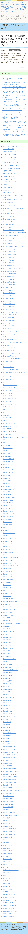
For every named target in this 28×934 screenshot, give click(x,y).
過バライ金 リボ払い (8, 221)
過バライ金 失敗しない (9, 265)
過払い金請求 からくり (9, 746)
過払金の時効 (6, 881)
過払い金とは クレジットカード (11, 557)
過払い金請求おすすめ (9, 801)
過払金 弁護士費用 (7, 853)
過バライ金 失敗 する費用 (9, 254)
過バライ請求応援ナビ (9, 202)
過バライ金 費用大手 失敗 (9, 320)
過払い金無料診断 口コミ (9, 681)
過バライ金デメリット (9, 328)
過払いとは (6, 415)
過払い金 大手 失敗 (8, 461)
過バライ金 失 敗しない (9, 249)
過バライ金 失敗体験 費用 (9, 273)
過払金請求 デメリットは (10, 902)
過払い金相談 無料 (7, 689)
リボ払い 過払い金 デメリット (11, 173)
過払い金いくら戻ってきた (10, 513)
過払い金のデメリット (9, 574)
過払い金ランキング (8, 587)
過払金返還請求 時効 (8, 916)
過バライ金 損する (7, 295)
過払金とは (6, 867)
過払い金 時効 (6, 478)
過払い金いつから (7, 519)
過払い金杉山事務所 (8, 656)
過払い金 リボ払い (7, 453)
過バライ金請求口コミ (9, 401)
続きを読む (24, 67)
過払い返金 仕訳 (7, 439)
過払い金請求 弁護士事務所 (10, 776)
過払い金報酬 (6, 628)
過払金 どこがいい (7, 845)
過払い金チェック (7, 546)
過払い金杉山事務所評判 (9, 659)
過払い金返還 (6, 823)
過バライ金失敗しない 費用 (10, 369)
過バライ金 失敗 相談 (8, 262)
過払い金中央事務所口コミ (10, 601)
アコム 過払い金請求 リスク (10, 151)
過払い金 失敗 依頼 (8, 470)
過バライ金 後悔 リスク (9, 290)
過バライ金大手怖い (8, 361)
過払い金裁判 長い (7, 700)
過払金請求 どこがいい (9, 905)
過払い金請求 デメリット (9, 749)
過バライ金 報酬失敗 (8, 227)
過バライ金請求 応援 (8, 393)
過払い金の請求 (7, 585)
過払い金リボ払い (7, 593)
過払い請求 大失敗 (7, 428)
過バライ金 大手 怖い (9, 238)
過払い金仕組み (7, 604)
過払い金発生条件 (7, 683)
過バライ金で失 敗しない (9, 334)
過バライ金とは (7, 336)
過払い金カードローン (9, 533)
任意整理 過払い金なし (9, 187)
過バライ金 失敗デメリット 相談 (12, 268)
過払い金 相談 (6, 486)
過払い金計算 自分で (8, 711)
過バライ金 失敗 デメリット (10, 257)
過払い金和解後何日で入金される (12, 623)
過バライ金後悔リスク (9, 379)
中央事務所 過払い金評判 (9, 181)
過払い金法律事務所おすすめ (10, 670)
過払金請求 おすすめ (8, 897)
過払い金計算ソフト (8, 713)
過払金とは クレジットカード (10, 870)
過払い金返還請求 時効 (9, 837)
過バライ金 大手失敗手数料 (10, 241)
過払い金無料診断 (7, 675)
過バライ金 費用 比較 (8, 317)
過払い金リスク (7, 590)
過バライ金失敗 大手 (8, 364)
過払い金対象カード (8, 637)
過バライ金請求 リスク (9, 387)
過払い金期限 (6, 653)
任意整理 (5, 184)
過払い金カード (7, 530)
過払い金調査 (6, 738)
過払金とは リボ (7, 872)
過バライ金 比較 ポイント (9, 306)
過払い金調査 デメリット (9, 741)
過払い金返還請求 (7, 826)
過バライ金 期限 (7, 301)
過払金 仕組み (6, 848)
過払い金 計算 (6, 491)
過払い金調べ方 (7, 735)
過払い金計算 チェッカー (9, 708)
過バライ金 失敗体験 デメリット (11, 271)
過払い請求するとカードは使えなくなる (13, 437)
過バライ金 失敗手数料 (9, 276)
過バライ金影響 (7, 376)
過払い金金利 (6, 842)
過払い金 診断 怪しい (8, 494)
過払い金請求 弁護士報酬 (9, 779)
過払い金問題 (6, 626)
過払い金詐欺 (6, 730)
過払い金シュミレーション (10, 538)
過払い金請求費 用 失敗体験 (10, 815)
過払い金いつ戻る (7, 524)
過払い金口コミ (7, 620)
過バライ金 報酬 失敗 (8, 224)
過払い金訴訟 (6, 724)
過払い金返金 (6, 839)
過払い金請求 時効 (7, 785)
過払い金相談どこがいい (9, 692)
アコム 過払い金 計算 (8, 149)
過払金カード (6, 861)
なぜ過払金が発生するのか (10, 165)
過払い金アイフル (7, 505)
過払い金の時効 (7, 582)
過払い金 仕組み (7, 456)
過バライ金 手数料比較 (9, 293)
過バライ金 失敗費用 (8, 279)
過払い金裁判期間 (7, 702)
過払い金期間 (6, 650)
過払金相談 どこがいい (9, 894)
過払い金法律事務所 (8, 667)
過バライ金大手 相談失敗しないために (13, 353)
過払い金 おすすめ (7, 448)
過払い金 (5, 442)
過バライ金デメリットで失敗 (10, 331)
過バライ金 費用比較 (14, 50)
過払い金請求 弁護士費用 (9, 782)
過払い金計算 (6, 705)
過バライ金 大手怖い (8, 243)
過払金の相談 (6, 883)
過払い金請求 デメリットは (10, 752)
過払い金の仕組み (7, 576)
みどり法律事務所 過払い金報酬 (11, 168)
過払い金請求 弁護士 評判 (9, 774)
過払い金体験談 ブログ (9, 609)
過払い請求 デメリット (9, 423)
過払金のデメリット (8, 875)
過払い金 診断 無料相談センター (11, 497)
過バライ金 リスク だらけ (9, 213)
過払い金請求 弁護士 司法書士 (11, 771)
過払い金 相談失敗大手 (9, 489)
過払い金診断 (6, 727)
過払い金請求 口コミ (8, 763)
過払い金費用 (6, 818)
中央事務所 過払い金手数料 (10, 179)
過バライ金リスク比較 (9, 345)
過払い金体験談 (7, 607)
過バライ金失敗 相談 (8, 367)
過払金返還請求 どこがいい (10, 913)
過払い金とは (6, 554)
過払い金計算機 (7, 722)
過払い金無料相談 (7, 672)
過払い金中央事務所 (8, 598)
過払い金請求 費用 (7, 798)
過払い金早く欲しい (8, 648)
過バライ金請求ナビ (8, 396)
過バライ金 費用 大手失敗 (9, 315)
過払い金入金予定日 (8, 615)
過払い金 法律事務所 (8, 481)
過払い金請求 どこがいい (10, 755)
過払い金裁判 (6, 694)
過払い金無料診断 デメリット (10, 678)
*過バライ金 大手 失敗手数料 (10, 146)
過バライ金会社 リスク (9, 347)
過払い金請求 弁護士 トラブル (11, 768)
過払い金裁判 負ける (8, 697)
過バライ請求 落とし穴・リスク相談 (12, 199)
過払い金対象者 (7, 642)
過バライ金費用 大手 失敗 (9, 407)
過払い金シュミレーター (9, 541)
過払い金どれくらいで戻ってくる (12, 565)
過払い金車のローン (8, 820)
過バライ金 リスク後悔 (9, 219)
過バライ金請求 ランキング (10, 385)
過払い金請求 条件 (7, 787)
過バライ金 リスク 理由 (9, 216)
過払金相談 (6, 892)
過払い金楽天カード (8, 661)
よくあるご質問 (7, 171)
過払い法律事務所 (7, 417)
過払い (4, 412)
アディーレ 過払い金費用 (9, 157)
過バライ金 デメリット (9, 205)
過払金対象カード (7, 886)
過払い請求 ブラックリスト (10, 426)
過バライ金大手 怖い (8, 350)
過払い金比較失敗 (7, 664)
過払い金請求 (6, 744)
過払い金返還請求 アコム (9, 829)
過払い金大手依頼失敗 (9, 631)
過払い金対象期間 (7, 639)
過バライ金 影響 (7, 287)
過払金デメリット (7, 864)
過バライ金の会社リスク (9, 339)
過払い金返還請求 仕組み (9, 834)
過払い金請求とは (7, 809)
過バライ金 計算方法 (8, 309)
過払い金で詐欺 (7, 549)
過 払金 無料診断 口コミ (9, 192)
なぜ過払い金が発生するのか (10, 162)
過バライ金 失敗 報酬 (8, 260)
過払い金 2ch (6, 445)
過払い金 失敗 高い (8, 472)
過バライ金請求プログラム (10, 398)
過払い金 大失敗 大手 (8, 459)
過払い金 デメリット (9, 450)
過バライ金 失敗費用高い (9, 284)
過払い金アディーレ (8, 511)
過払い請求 (6, 420)
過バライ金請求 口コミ (9, 390)
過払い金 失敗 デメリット (9, 467)
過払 (4, 409)
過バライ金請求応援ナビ (9, 404)
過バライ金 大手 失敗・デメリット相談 (13, 230)
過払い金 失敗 (6, 464)
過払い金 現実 (6, 483)
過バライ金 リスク (8, 210)
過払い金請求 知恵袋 (8, 793)
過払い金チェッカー (8, 544)
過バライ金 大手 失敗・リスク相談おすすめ (14, 232)
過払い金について (7, 571)
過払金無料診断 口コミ (9, 889)
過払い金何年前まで (8, 612)
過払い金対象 (6, 634)
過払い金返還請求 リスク (9, 831)
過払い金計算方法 (7, 719)
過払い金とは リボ (7, 560)
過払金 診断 (6, 856)
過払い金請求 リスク (8, 760)
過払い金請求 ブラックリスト (10, 757)
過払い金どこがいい (8, 552)
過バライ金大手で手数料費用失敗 (12, 358)
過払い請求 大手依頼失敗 (9, 431)
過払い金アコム (7, 508)
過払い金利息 (6, 618)
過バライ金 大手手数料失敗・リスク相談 (13, 246)
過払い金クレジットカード (10, 535)
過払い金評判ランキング (9, 733)
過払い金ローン (7, 596)
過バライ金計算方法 (8, 382)
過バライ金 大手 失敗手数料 (10, 235)
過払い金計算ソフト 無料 (9, 716)
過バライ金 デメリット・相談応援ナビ (13, 208)
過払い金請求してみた (9, 804)
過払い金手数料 (7, 645)
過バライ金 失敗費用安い (9, 282)
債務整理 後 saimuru (8, 190)
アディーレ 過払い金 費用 (9, 154)
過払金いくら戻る (7, 859)
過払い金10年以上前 (8, 500)
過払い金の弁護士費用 (9, 579)
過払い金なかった (7, 568)
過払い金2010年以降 (8, 502)
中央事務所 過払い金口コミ (10, 176)
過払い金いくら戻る (8, 516)
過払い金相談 (6, 686)
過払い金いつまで (7, 522)
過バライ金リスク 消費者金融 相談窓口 (13, 342)
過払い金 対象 (6, 475)
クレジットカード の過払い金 (10, 160)
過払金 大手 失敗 (7, 850)
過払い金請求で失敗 (8, 807)
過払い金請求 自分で (8, 796)
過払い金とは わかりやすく (10, 563)
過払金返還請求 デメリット (10, 911)
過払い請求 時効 (7, 434)
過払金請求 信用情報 (8, 908)
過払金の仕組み (7, 878)
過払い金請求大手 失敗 (9, 812)
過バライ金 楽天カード (9, 304)
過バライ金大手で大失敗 (9, 356)
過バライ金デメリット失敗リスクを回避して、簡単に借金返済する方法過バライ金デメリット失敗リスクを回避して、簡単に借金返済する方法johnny (14, 6)
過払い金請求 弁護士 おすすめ (11, 765)
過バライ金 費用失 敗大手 (9, 323)
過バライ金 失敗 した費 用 (10, 252)
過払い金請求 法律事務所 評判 (11, 790)
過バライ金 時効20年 (8, 298)
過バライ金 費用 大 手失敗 (10, 312)
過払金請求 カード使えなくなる (11, 900)
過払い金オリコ (7, 527)
